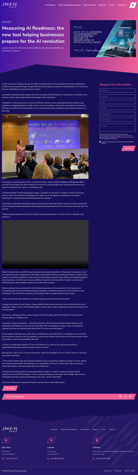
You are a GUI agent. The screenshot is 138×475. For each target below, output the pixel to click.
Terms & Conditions (126, 470)
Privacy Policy (126, 137)
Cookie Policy (109, 470)
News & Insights (89, 5)
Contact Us (122, 5)
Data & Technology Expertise (69, 5)
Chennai (98, 442)
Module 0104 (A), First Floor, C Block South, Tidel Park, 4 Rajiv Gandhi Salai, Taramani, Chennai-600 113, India (112, 449)
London (52, 442)
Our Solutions (50, 5)
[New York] (6, 435)
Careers (112, 5)
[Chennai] (97, 435)
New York (8, 442)
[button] (120, 396)
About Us (102, 5)
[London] (51, 435)
